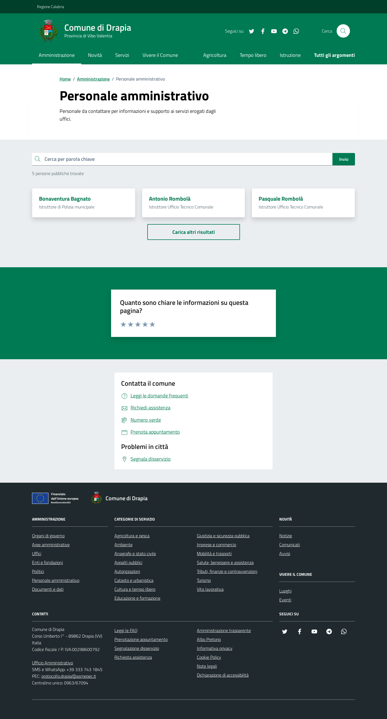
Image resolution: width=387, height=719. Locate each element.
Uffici (36, 553)
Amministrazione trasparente (224, 630)
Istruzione (290, 55)
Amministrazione (57, 55)
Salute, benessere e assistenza (225, 562)
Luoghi (285, 590)
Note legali (207, 666)
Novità (95, 55)
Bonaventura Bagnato (65, 199)
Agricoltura (214, 55)
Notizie (285, 535)
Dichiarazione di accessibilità (223, 675)
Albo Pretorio (209, 639)
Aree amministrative (51, 544)
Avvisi (284, 553)
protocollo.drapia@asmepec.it (68, 676)
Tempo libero (253, 55)
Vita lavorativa (210, 589)
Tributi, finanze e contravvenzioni (227, 571)
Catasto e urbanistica (133, 580)
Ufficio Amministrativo (52, 662)
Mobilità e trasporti (214, 553)
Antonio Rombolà (169, 199)
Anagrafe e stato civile (135, 553)
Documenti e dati (47, 589)
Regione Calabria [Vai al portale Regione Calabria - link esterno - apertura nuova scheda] (50, 6)
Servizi (122, 55)
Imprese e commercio (216, 544)
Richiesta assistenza (133, 657)
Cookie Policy (209, 657)
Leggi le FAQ (126, 630)
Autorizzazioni (127, 571)
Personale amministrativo (55, 580)
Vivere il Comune (160, 55)
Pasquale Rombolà (281, 199)
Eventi (285, 599)
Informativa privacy (214, 648)
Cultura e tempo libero (134, 589)
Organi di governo (48, 535)
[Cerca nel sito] (343, 31)
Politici (38, 571)
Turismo (204, 580)
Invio (343, 159)
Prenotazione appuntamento (141, 639)
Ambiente (123, 544)
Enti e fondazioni (47, 562)
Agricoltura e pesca (132, 535)
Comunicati (289, 544)
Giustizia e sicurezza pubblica (223, 535)
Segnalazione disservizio (136, 648)
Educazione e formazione (137, 598)
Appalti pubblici (128, 562)
